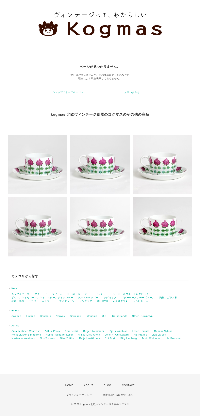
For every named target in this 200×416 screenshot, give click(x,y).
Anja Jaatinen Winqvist (25, 331)
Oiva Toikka (67, 338)
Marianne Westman (23, 338)
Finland (30, 316)
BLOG (107, 385)
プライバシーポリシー (79, 394)
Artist (15, 325)
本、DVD (102, 301)
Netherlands (119, 316)
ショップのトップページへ (68, 92)
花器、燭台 (17, 301)
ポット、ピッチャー (96, 294)
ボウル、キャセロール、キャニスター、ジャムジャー (42, 297)
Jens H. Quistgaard (117, 334)
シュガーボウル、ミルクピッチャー (133, 294)
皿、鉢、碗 (73, 294)
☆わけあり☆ (140, 301)
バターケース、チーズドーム (138, 297)
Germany (75, 316)
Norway (60, 316)
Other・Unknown (142, 316)
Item (14, 288)
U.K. (104, 316)
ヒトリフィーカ (53, 294)
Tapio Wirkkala (151, 338)
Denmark (45, 316)
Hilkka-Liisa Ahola (89, 334)
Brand (15, 310)
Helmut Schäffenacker (59, 334)
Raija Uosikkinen (89, 338)
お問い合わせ (132, 92)
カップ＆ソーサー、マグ (25, 294)
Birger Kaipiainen (94, 331)
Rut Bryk (110, 338)
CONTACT (128, 385)
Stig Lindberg (128, 338)
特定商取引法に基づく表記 (118, 394)
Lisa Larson (159, 334)
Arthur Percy (52, 331)
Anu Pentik (71, 331)
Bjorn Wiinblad (118, 331)
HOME (69, 385)
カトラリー (48, 301)
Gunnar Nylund (163, 331)
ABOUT (88, 385)
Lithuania (91, 316)
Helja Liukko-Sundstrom (26, 334)
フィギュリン (67, 301)
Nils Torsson (47, 338)
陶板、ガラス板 (168, 297)
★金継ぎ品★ (120, 301)
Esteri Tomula (140, 331)
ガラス (33, 301)
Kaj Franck (140, 334)
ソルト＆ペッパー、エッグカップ (97, 297)
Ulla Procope (173, 338)
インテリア (85, 301)
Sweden (16, 316)
